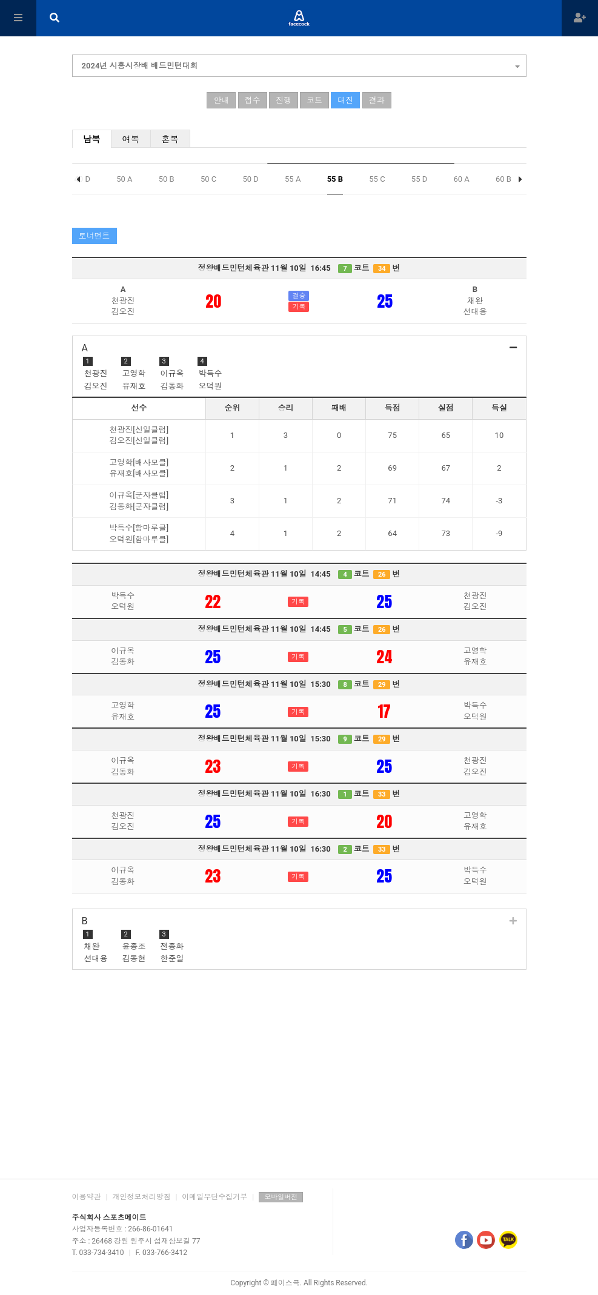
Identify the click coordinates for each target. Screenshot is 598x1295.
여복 (130, 139)
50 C (208, 179)
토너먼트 (94, 235)
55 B (335, 179)
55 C (377, 179)
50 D (250, 179)
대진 (345, 100)
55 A (293, 179)
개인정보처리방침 (141, 1197)
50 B (166, 179)
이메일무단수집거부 (214, 1197)
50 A (124, 179)
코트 (314, 100)
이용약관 (86, 1197)
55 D (419, 179)
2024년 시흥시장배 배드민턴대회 (301, 64)
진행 (283, 100)
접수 (253, 100)
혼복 (170, 139)
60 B (503, 179)
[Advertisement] (299, 1076)
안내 (221, 100)
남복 (92, 139)
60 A (461, 179)
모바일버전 (280, 1197)
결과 (377, 100)
